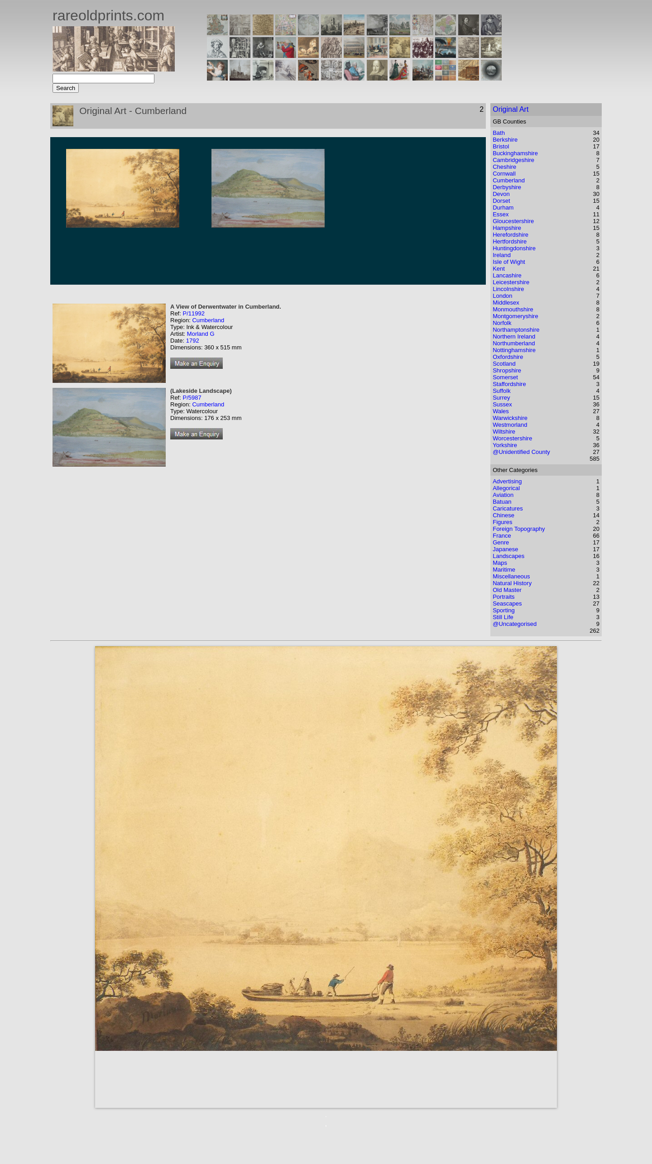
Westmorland (510, 424)
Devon (501, 194)
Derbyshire (507, 187)
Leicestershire (511, 282)
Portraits (503, 596)
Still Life (503, 617)
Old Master (507, 590)
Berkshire (505, 139)
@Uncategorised (515, 623)
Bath (499, 132)
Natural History (512, 583)
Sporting (503, 610)
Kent (499, 268)
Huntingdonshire (514, 248)
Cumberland (208, 320)
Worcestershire (512, 438)
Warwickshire (510, 418)
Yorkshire (505, 445)
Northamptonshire (516, 329)
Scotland (504, 363)
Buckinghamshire (515, 153)
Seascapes (507, 603)
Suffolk (502, 390)
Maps (500, 562)
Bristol (501, 146)
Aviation (503, 494)
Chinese (503, 515)
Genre (501, 542)
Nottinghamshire (514, 350)
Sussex (502, 404)
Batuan (502, 501)
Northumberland (514, 343)
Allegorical (506, 488)
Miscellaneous (511, 576)
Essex (500, 214)
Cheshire (504, 166)
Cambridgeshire (513, 160)
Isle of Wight (509, 261)
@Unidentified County (521, 451)
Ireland (502, 255)
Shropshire (507, 370)
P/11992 (193, 313)
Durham (503, 207)
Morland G (201, 333)
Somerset (505, 377)
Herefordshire (510, 234)
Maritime (504, 569)
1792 (192, 340)
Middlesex (506, 302)
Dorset (501, 200)
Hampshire (507, 227)
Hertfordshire (510, 241)
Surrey (501, 397)
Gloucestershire (513, 221)
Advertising (507, 481)
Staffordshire (509, 384)
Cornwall (504, 173)
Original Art (510, 109)
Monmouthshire (513, 309)
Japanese (505, 549)
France (502, 535)
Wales (501, 411)
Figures (502, 522)
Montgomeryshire (515, 316)
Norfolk (502, 323)
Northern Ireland (514, 336)
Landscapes (508, 556)
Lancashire (507, 275)
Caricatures (508, 508)
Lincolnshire (508, 289)
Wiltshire (504, 431)
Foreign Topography (519, 528)
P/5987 (191, 397)
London (502, 295)
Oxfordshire (508, 356)
